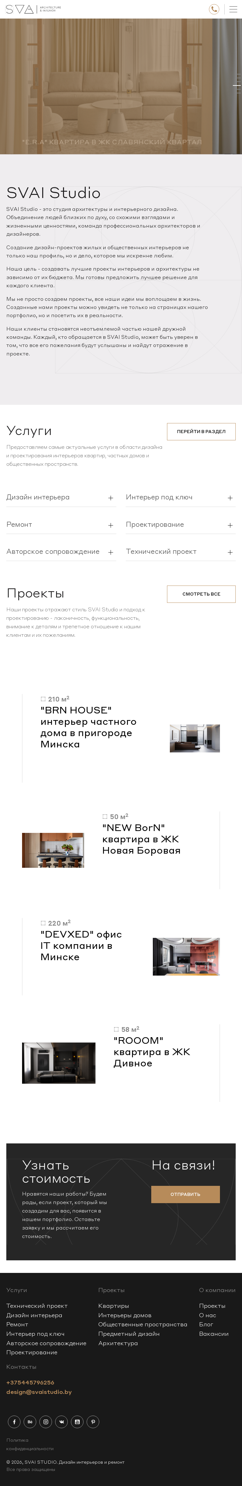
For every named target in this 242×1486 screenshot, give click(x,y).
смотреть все (201, 594)
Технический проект (161, 551)
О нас (207, 1315)
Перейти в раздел (201, 431)
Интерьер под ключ (159, 497)
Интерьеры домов (125, 1315)
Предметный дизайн (129, 1333)
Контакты (21, 1366)
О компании (217, 1290)
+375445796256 (217, 9)
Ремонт (19, 524)
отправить (185, 1194)
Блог (206, 1324)
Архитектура (118, 1343)
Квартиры (113, 1305)
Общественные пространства (142, 1324)
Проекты (111, 1290)
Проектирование (155, 524)
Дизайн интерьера (38, 497)
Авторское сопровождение (53, 551)
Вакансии (214, 1333)
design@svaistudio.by (39, 1391)
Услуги (16, 1290)
